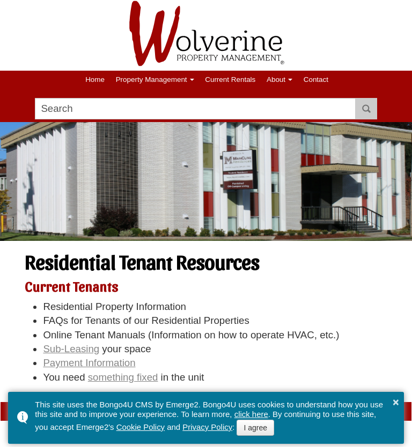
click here (251, 414)
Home (95, 79)
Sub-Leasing (71, 348)
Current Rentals (230, 79)
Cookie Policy (140, 426)
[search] (195, 108)
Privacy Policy (207, 426)
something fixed (123, 377)
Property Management (151, 79)
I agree (255, 427)
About (276, 79)
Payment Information (89, 362)
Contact (316, 79)
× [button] (396, 402)
